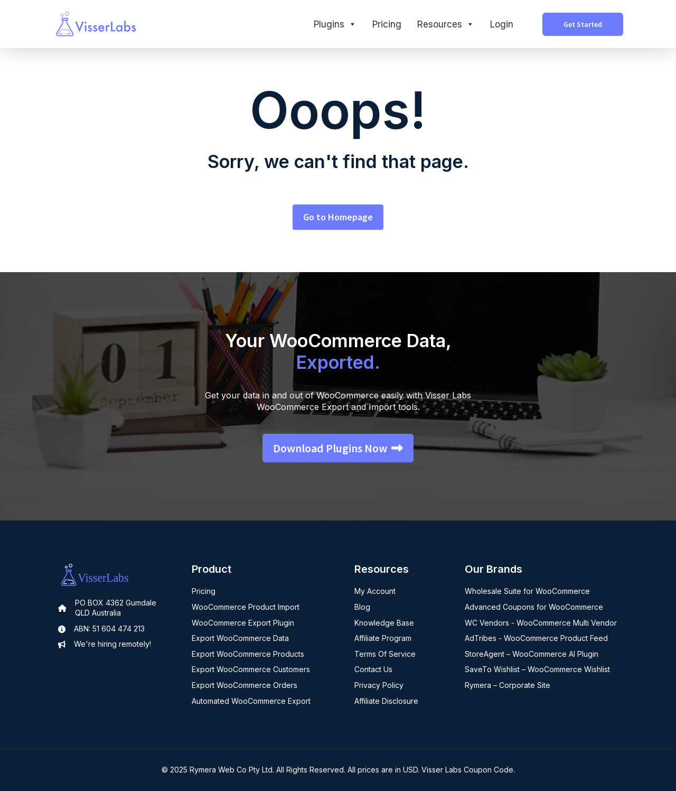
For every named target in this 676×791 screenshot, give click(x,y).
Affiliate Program (382, 638)
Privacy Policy (378, 685)
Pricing (386, 24)
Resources (445, 24)
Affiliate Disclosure (386, 700)
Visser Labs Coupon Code (467, 769)
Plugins (335, 24)
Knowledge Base (384, 622)
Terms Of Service (385, 653)
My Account (375, 591)
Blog (362, 606)
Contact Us (373, 669)
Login (501, 24)
